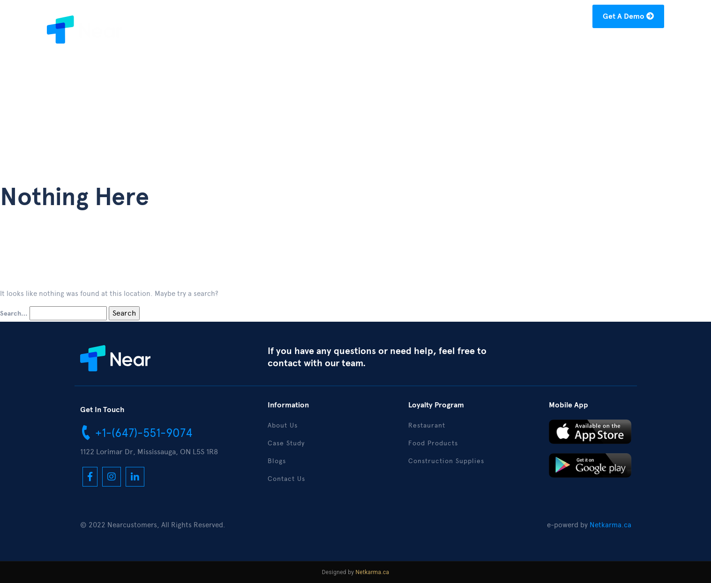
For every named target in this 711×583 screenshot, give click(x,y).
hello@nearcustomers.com (537, 18)
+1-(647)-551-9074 (136, 432)
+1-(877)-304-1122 (441, 18)
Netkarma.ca (610, 525)
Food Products (433, 443)
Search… (14, 313)
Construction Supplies (446, 461)
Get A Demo (628, 16)
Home (402, 45)
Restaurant (426, 425)
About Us (444, 45)
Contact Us (637, 45)
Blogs (541, 45)
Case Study (495, 45)
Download (583, 45)
